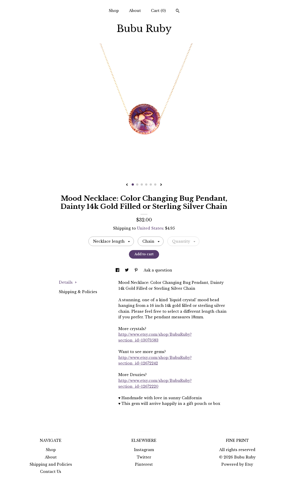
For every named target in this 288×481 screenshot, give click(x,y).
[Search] (177, 11)
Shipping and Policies (50, 464)
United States (150, 228)
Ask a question (158, 270)
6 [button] (155, 184)
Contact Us (50, 471)
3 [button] (142, 184)
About (135, 10)
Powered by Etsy (237, 464)
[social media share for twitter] (127, 270)
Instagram (144, 449)
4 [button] (146, 184)
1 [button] (133, 184)
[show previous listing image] (127, 185)
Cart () (158, 10)
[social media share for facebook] (118, 270)
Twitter (144, 457)
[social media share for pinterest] (136, 270)
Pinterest (144, 464)
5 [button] (151, 184)
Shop (114, 10)
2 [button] (137, 184)
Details (68, 282)
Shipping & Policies (78, 292)
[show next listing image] (161, 185)
